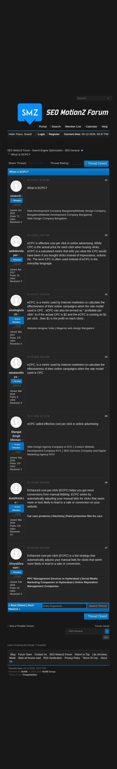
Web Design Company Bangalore (47, 218)
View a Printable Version (21, 626)
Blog (12, 654)
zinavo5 (15, 196)
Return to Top (82, 654)
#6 (106, 482)
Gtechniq (58, 516)
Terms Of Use (90, 658)
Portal (42, 126)
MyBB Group (48, 671)
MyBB (24, 671)
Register (53, 134)
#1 (106, 180)
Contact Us (41, 654)
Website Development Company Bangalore (65, 214)
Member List (72, 126)
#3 (106, 294)
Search (55, 126)
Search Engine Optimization (47, 150)
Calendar (90, 126)
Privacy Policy (72, 658)
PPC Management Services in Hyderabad (53, 578)
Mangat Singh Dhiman (15, 436)
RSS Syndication (53, 658)
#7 (106, 548)
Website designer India (40, 328)
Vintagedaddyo (29, 674)
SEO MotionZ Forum (18, 150)
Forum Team (25, 654)
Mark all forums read (29, 658)
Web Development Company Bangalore (50, 210)
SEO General (72, 150)
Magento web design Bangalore (75, 328)
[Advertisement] (44, 46)
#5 (106, 416)
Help (104, 126)
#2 (106, 235)
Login (40, 134)
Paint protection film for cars (84, 516)
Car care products (38, 516)
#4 (106, 357)
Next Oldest (18, 605)
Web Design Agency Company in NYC (50, 446)
